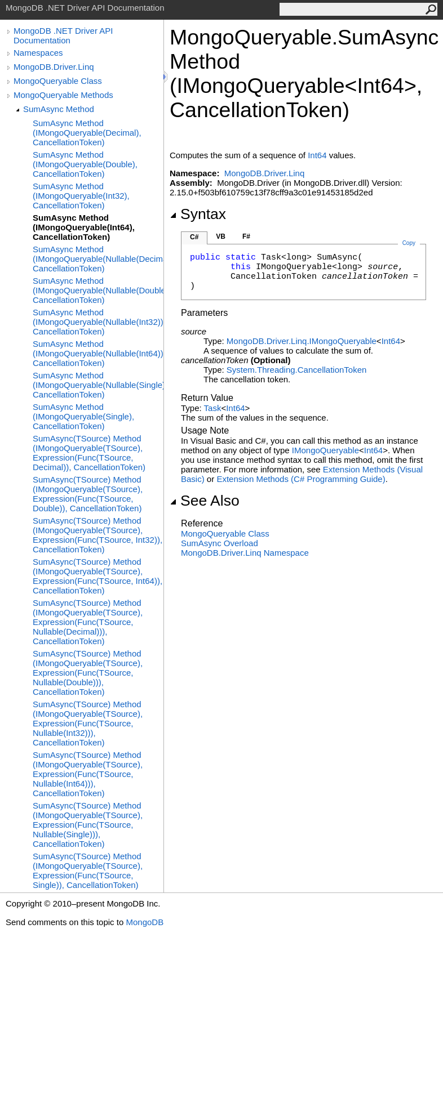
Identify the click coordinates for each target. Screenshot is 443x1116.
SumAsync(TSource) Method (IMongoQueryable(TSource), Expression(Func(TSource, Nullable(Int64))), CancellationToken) (88, 774)
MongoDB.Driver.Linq (54, 67)
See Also (205, 500)
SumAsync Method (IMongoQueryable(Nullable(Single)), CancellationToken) (98, 384)
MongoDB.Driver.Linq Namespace (245, 552)
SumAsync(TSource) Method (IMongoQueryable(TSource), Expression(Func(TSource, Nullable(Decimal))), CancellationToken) (88, 622)
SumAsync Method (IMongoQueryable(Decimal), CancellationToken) (87, 132)
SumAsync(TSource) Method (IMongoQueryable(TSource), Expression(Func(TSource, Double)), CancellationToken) (88, 494)
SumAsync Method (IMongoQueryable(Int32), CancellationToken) (81, 195)
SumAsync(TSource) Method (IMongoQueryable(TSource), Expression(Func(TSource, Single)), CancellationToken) (88, 870)
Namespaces (38, 52)
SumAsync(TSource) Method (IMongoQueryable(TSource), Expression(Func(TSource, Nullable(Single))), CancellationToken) (88, 825)
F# (246, 236)
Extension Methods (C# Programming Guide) (300, 479)
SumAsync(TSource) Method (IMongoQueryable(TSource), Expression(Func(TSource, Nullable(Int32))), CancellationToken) (88, 723)
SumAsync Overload (219, 543)
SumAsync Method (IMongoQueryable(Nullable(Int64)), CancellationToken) (98, 353)
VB (220, 236)
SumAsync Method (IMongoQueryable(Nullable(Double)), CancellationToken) (98, 290)
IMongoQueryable (325, 450)
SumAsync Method (58, 109)
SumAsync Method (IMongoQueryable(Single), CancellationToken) (83, 416)
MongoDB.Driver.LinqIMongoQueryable (301, 341)
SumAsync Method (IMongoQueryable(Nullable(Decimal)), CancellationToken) (98, 258)
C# (194, 237)
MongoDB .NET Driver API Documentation (63, 35)
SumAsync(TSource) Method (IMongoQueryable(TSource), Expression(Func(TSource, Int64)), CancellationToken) (97, 576)
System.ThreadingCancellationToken (296, 369)
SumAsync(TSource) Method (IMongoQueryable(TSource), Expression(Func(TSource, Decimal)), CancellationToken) (89, 453)
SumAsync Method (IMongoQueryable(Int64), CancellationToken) (84, 227)
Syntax (198, 214)
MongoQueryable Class (58, 81)
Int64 (317, 155)
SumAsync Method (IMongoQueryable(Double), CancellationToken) (85, 164)
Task (212, 408)
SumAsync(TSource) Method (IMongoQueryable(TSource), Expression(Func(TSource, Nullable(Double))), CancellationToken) (88, 673)
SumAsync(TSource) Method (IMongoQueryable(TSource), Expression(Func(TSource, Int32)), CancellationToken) (97, 535)
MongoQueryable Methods (63, 95)
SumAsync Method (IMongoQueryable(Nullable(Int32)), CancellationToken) (98, 321)
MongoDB (144, 922)
